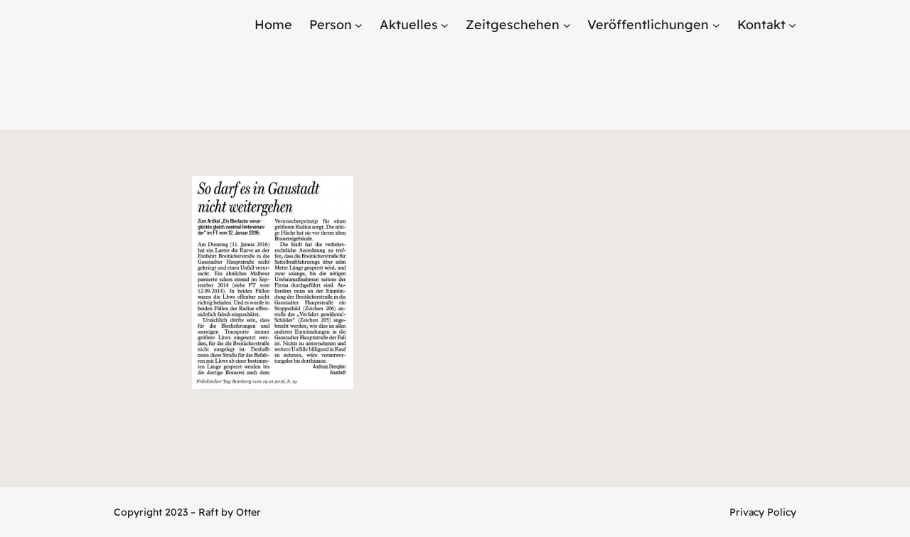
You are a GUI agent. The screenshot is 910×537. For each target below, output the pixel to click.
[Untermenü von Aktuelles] (445, 25)
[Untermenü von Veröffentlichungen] (716, 25)
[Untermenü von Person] (359, 25)
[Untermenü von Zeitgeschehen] (567, 25)
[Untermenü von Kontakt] (792, 25)
